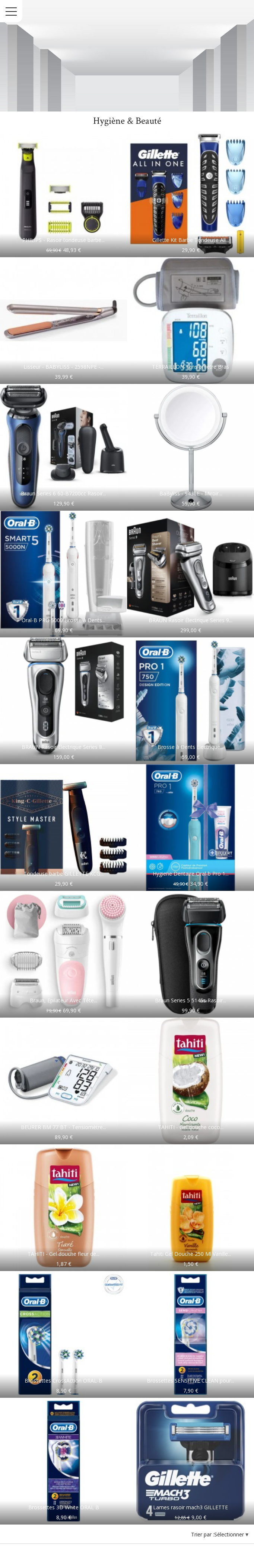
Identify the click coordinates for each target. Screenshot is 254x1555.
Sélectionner (229, 1534)
